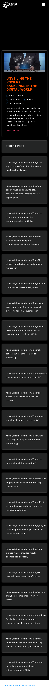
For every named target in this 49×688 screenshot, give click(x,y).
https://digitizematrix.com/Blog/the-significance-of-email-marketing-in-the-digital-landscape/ (24, 166)
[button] (44, 5)
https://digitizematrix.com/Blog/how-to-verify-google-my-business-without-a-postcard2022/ (24, 666)
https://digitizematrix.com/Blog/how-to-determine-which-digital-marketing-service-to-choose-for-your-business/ (24, 643)
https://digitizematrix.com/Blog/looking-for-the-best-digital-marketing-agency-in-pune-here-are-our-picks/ (26, 619)
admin (30, 100)
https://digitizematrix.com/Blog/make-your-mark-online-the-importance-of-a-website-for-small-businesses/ (25, 307)
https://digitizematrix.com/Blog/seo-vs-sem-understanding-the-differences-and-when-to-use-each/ (24, 241)
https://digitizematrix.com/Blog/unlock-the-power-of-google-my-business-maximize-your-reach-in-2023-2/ (25, 330)
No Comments (17, 103)
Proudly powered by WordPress (20, 685)
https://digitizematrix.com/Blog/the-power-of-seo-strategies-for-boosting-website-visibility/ (24, 217)
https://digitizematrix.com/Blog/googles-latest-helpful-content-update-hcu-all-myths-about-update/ (26, 529)
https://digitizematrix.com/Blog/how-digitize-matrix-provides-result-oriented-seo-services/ (24, 553)
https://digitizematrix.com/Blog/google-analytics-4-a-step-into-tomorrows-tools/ (25, 596)
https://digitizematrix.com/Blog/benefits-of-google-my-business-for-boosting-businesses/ (26, 483)
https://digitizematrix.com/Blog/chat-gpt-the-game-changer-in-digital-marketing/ (24, 354)
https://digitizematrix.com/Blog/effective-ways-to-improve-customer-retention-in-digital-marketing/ (26, 506)
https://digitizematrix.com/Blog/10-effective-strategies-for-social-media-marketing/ (24, 264)
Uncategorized (17, 96)
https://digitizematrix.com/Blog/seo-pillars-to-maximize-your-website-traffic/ (24, 397)
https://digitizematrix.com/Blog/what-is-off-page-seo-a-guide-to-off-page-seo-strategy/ (24, 440)
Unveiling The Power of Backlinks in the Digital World (22, 84)
